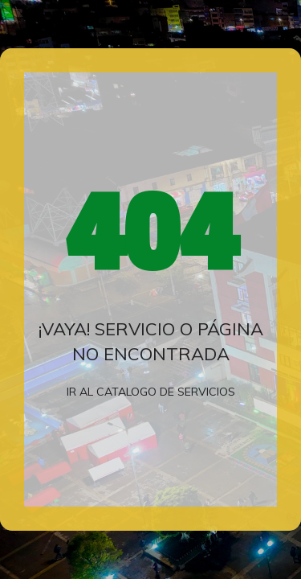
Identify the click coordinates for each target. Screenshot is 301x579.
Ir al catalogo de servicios (151, 391)
